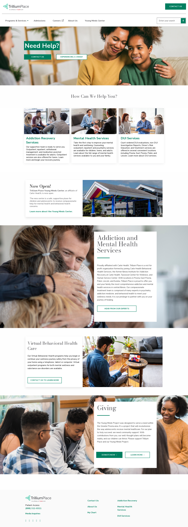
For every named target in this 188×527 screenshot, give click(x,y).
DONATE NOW (112, 455)
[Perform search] (183, 20)
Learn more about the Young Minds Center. (51, 211)
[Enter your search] (171, 21)
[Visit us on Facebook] (25, 520)
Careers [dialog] (57, 20)
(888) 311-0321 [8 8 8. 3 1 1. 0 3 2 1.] (33, 508)
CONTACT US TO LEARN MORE (44, 380)
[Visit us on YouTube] (36, 520)
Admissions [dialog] (39, 20)
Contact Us (93, 500)
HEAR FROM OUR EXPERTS (116, 308)
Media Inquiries (32, 513)
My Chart (91, 512)
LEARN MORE (140, 455)
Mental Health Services (91, 138)
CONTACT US (175, 6)
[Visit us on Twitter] (29, 520)
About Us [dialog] (73, 20)
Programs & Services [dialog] (15, 20)
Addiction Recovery (127, 500)
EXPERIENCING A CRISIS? (71, 57)
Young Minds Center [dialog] (95, 20)
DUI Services (130, 138)
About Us (92, 506)
